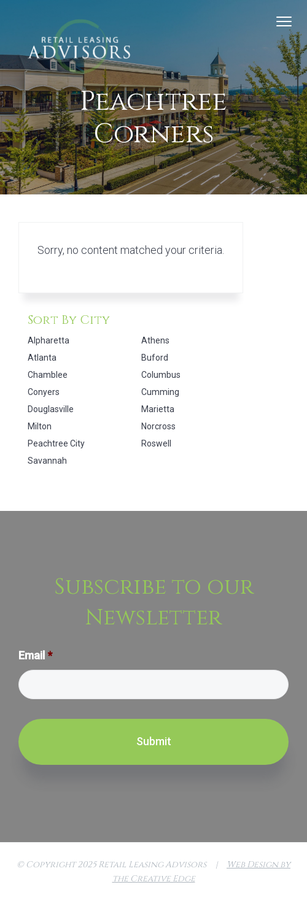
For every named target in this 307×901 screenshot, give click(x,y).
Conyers (44, 392)
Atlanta (42, 357)
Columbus (161, 374)
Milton (40, 426)
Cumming (160, 392)
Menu (284, 21)
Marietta (157, 409)
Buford (154, 357)
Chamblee (48, 374)
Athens (155, 340)
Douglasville (51, 409)
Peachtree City (56, 443)
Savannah (47, 460)
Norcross (158, 426)
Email (35, 655)
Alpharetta (48, 340)
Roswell (156, 443)
